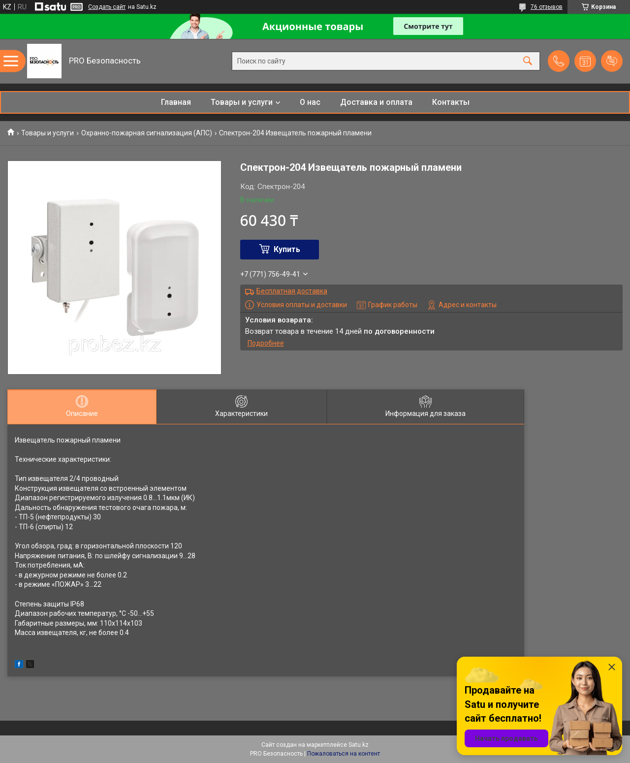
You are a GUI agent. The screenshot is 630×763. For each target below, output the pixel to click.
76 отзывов (547, 6)
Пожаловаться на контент (343, 753)
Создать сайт (107, 6)
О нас (310, 102)
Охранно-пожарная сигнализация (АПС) (146, 133)
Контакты (451, 102)
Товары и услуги (242, 102)
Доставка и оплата (376, 102)
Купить (287, 249)
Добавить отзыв (612, 61)
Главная (176, 102)
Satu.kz (358, 744)
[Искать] (527, 61)
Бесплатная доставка (291, 291)
